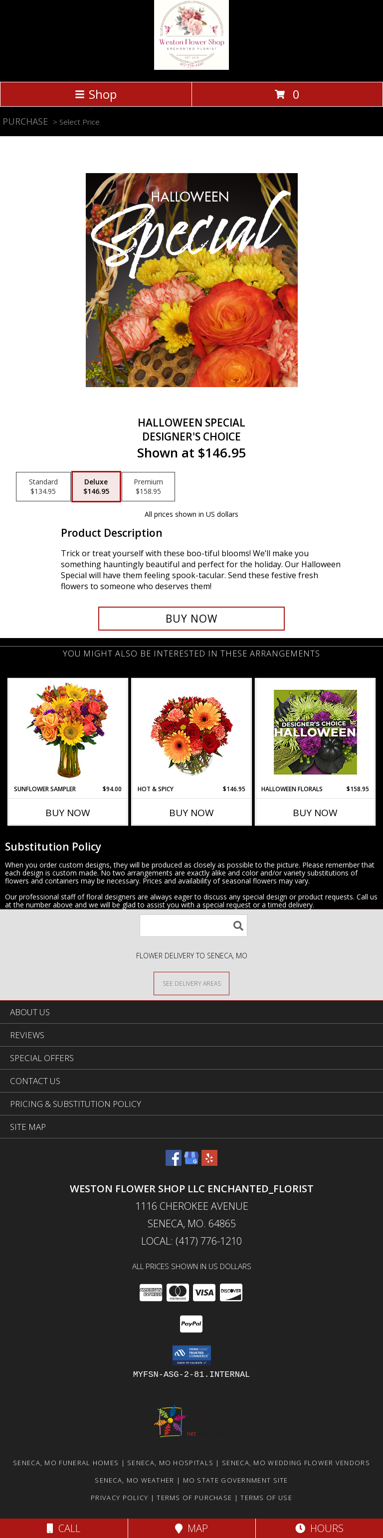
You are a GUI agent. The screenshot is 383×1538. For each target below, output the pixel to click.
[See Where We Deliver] (191, 983)
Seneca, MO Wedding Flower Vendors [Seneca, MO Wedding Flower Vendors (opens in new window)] (296, 1462)
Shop (96, 94)
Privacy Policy (119, 1497)
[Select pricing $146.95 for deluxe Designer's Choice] (96, 486)
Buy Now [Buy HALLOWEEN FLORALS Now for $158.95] (315, 812)
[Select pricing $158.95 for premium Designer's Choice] (148, 486)
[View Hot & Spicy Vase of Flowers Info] (191, 732)
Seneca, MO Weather (134, 1480)
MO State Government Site (235, 1480)
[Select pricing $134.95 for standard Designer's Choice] (43, 486)
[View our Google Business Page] (191, 1162)
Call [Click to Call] (63, 1528)
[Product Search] (193, 925)
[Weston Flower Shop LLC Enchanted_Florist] (191, 67)
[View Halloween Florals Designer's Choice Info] (315, 732)
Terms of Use (266, 1497)
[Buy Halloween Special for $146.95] (191, 619)
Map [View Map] (191, 1528)
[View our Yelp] (209, 1162)
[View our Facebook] (174, 1162)
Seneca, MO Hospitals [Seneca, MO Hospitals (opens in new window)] (170, 1462)
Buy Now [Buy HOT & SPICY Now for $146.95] (191, 812)
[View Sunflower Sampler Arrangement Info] (68, 732)
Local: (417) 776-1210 (191, 1241)
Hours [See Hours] (319, 1528)
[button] (192, 1355)
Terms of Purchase (194, 1497)
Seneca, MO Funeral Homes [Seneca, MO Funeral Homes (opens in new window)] (66, 1462)
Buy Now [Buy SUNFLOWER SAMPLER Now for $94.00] (67, 812)
